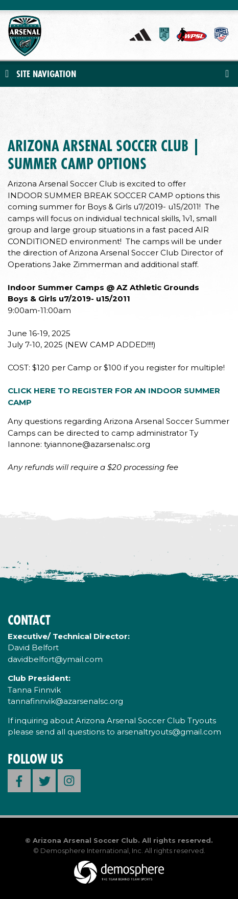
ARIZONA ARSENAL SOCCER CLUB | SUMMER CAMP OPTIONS (104, 154)
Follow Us (35, 759)
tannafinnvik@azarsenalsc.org (65, 701)
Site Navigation (40, 73)
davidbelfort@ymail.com (55, 659)
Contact (29, 620)
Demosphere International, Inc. (91, 850)
